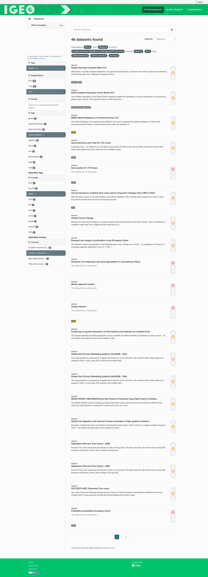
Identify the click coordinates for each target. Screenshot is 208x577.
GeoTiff (74, 82)
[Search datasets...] (120, 30)
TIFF (73, 157)
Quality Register (174, 9)
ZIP (73, 207)
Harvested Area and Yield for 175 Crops (91, 143)
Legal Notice (33, 566)
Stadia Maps (33, 56)
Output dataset (78, 306)
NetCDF (74, 107)
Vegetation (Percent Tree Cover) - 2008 (90, 444)
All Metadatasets (153, 9)
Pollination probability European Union (90, 511)
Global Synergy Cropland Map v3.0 (88, 68)
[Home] (29, 19)
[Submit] (172, 30)
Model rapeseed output (82, 284)
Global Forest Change (82, 218)
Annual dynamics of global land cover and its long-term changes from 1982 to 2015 (113, 193)
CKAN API (32, 569)
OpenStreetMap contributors (36, 58)
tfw (80, 82)
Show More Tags (35, 173)
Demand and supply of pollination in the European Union (100, 240)
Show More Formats (37, 237)
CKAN (136, 565)
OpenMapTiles (55, 56)
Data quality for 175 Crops (84, 168)
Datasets (39, 19)
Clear (61, 25)
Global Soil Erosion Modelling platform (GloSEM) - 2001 (99, 376)
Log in (200, 2)
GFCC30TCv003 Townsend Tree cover (90, 488)
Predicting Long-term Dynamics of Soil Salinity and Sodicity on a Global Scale (110, 332)
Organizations (194, 9)
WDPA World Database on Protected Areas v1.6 (95, 118)
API (102, 548)
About (30, 562)
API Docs (111, 548)
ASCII (81, 107)
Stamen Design (44, 56)
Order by (148, 39)
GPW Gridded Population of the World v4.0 (92, 93)
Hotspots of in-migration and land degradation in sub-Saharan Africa (105, 262)
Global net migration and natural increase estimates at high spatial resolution (110, 421)
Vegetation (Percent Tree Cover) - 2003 (90, 466)
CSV (73, 132)
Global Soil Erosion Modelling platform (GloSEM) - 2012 (99, 354)
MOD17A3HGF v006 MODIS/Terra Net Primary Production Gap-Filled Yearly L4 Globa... (114, 399)
